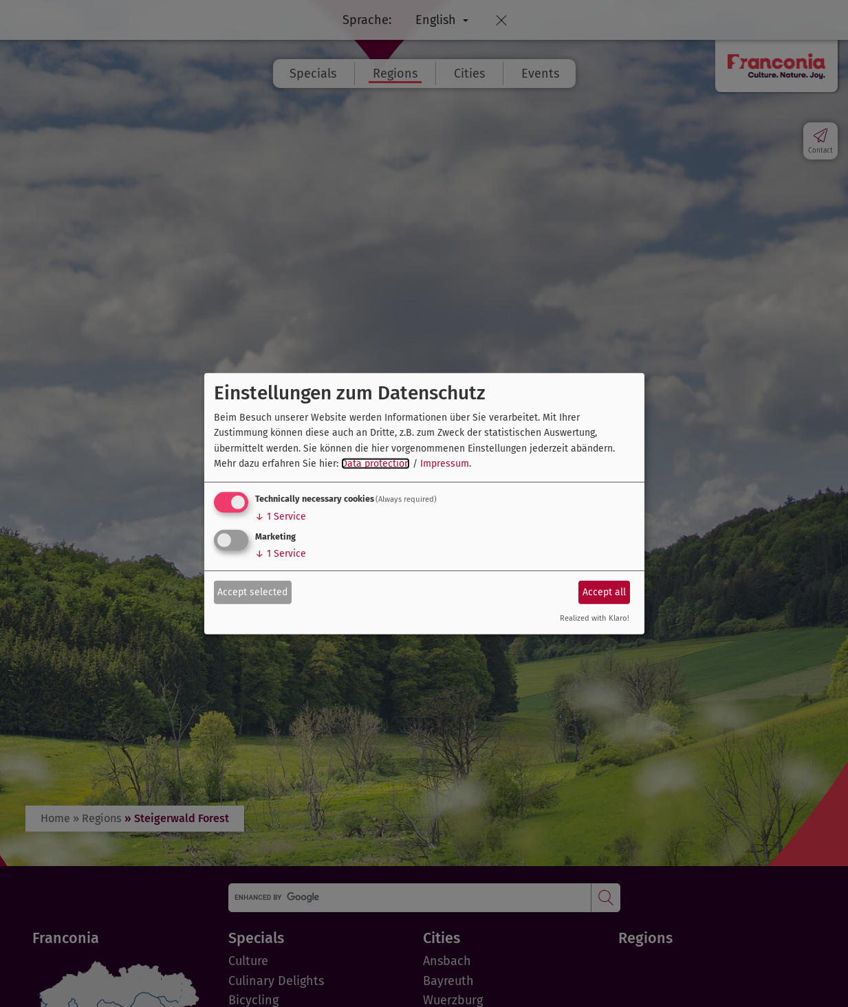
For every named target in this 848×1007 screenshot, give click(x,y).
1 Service (280, 516)
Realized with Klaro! (594, 618)
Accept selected (252, 592)
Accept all (604, 592)
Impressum (444, 463)
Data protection (375, 463)
